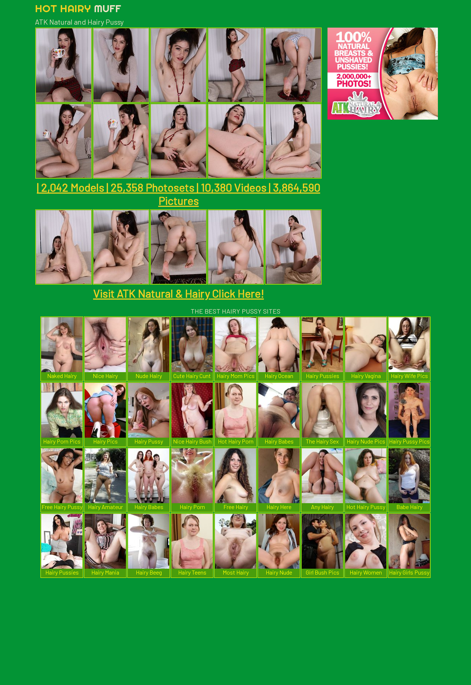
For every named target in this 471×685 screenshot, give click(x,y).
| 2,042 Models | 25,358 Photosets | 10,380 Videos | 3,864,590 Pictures (178, 194)
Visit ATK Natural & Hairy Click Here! (178, 293)
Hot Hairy (78, 8)
